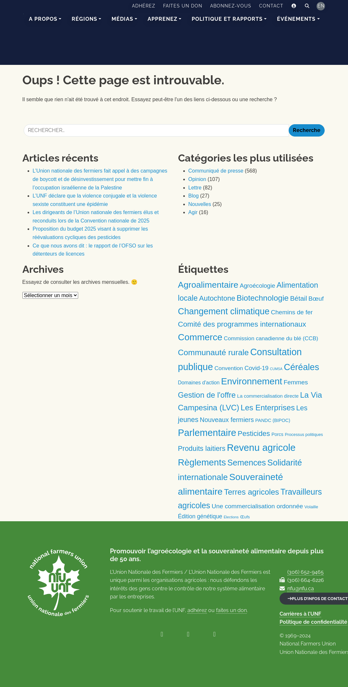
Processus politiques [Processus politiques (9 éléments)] (304, 434)
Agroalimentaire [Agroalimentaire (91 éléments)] (208, 285)
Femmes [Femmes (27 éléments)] (296, 382)
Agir (193, 212)
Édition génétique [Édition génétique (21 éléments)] (200, 516)
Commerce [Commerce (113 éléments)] (200, 337)
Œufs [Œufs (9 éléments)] (245, 516)
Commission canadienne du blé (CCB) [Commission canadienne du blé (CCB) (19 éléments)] (271, 338)
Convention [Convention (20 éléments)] (228, 368)
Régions (84, 19)
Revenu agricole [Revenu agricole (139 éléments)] (261, 447)
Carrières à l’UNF (300, 614)
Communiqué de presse (216, 171)
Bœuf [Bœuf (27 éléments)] (316, 298)
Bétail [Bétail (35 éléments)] (298, 298)
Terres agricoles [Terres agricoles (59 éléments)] (251, 492)
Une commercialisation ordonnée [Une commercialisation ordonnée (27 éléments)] (257, 506)
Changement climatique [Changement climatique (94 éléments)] (224, 311)
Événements (296, 19)
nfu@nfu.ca (300, 588)
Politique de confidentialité (313, 622)
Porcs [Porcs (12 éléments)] (277, 434)
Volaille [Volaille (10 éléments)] (311, 506)
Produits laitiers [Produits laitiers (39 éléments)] (201, 448)
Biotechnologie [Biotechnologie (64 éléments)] (263, 298)
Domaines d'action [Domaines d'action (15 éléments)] (199, 382)
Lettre (195, 187)
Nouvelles (199, 204)
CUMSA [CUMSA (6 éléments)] (276, 369)
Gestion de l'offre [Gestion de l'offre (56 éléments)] (207, 395)
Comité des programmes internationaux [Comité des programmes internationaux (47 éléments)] (242, 324)
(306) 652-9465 (305, 572)
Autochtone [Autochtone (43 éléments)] (217, 298)
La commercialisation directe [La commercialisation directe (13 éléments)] (268, 396)
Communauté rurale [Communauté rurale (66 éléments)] (213, 352)
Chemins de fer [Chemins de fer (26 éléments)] (292, 312)
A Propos (43, 19)
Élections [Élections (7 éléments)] (231, 517)
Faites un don (182, 5)
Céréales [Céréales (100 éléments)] (301, 367)
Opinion (197, 179)
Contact (271, 5)
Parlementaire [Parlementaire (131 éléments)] (207, 433)
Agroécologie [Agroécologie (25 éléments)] (257, 285)
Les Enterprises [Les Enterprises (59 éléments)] (268, 407)
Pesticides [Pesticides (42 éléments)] (254, 433)
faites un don (231, 610)
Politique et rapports (227, 19)
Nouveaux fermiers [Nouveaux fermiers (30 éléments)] (227, 419)
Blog (193, 196)
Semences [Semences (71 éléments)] (246, 462)
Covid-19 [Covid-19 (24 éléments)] (257, 368)
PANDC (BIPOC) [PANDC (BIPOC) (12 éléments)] (272, 420)
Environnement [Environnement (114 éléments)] (251, 381)
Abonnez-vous (230, 5)
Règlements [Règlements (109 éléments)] (202, 462)
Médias (122, 19)
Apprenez (162, 19)
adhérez (197, 610)
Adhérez (143, 5)
